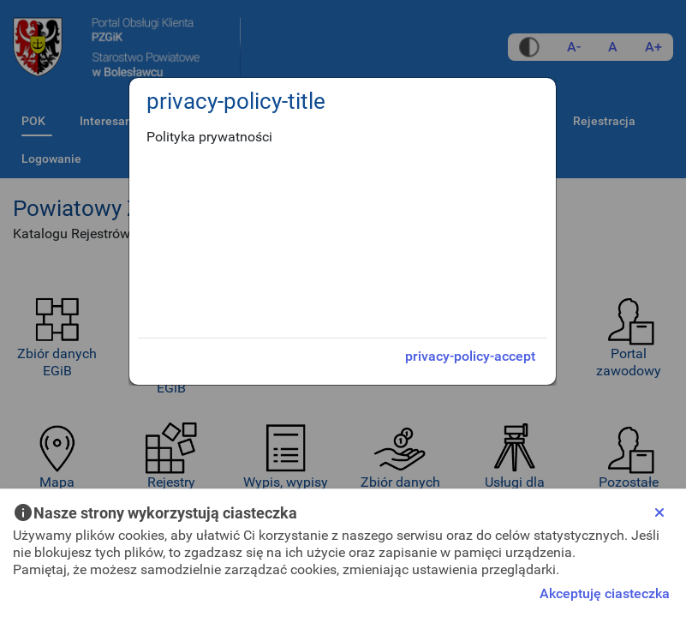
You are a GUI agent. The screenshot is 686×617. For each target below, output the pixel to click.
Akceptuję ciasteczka (605, 593)
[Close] (659, 512)
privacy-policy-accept (470, 356)
